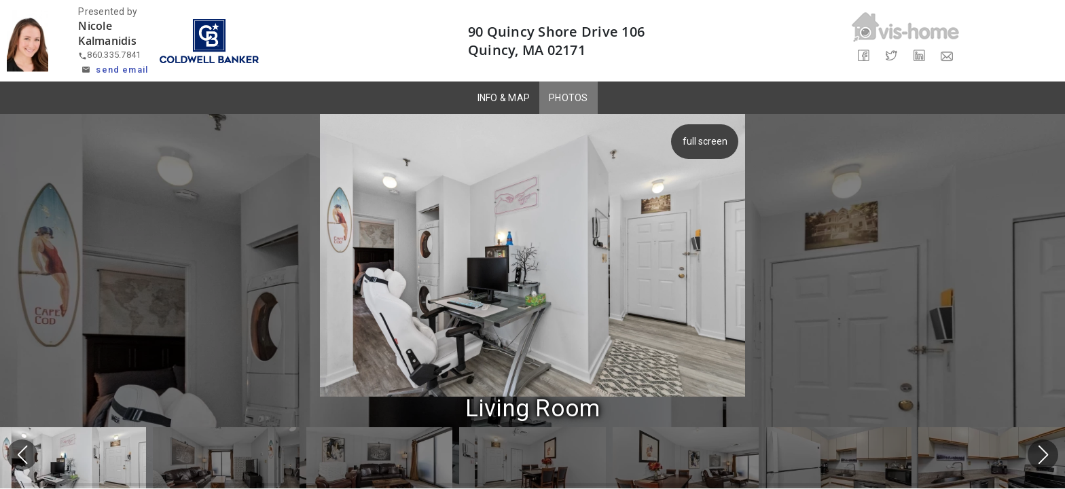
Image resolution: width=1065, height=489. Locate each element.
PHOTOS (568, 97)
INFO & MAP (503, 97)
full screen (709, 141)
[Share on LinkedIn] (919, 56)
